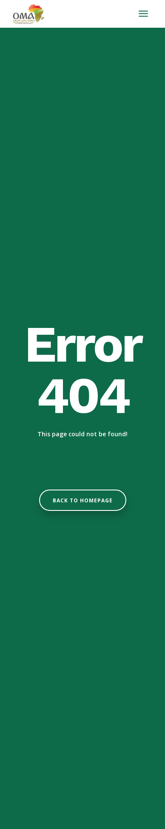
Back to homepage (83, 500)
